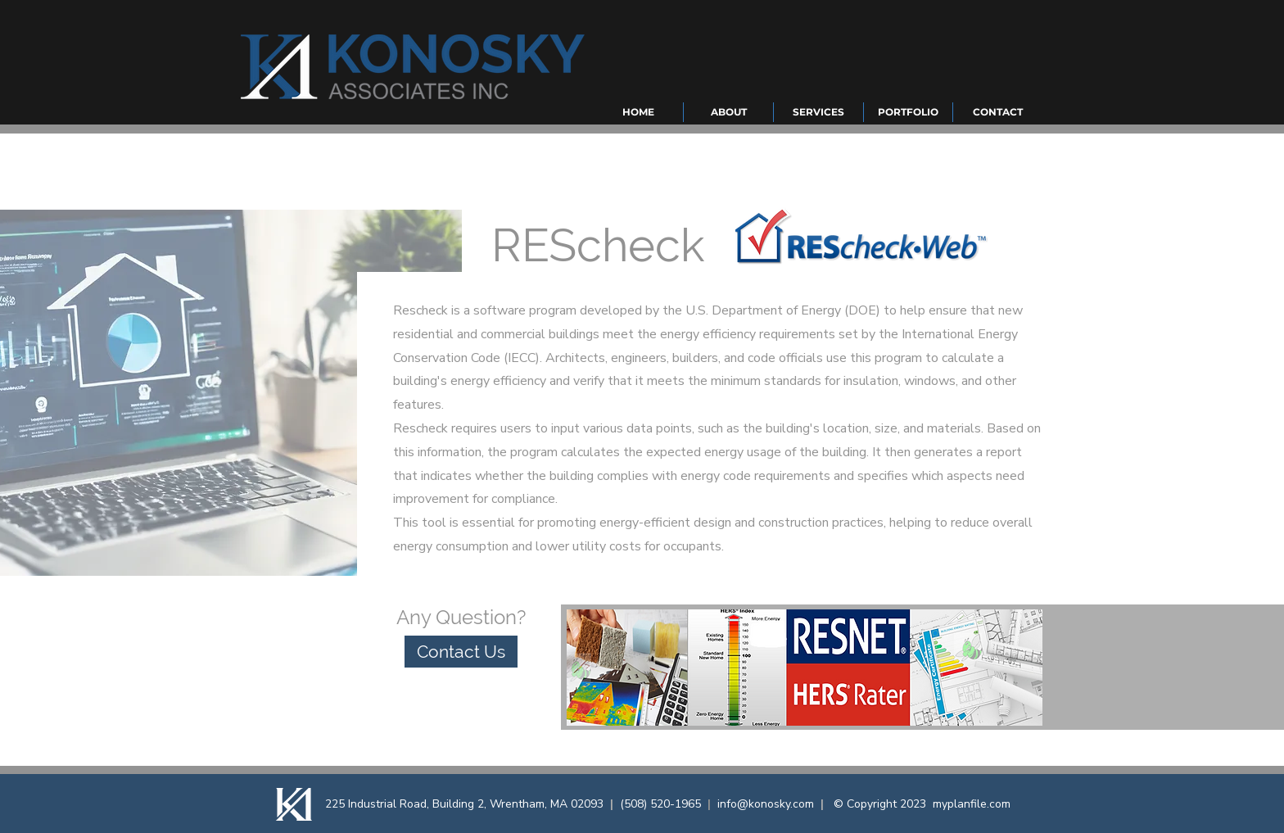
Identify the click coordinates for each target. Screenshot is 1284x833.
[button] (728, 112)
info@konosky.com (765, 804)
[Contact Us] (461, 652)
